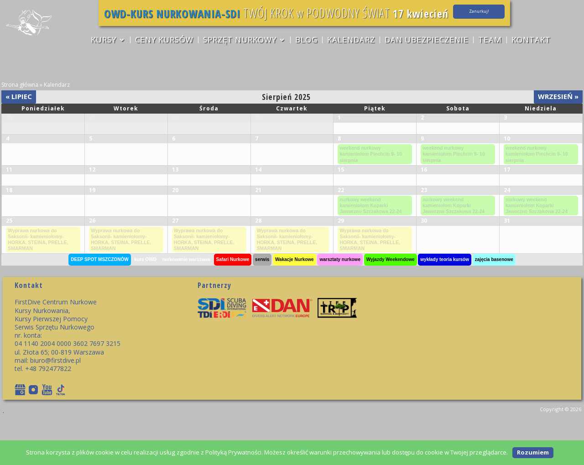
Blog (306, 41)
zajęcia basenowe (494, 306)
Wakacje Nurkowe (294, 306)
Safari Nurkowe (233, 306)
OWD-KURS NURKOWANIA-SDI (155, 13)
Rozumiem (533, 452)
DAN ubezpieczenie (427, 41)
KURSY (102, 41)
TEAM (491, 41)
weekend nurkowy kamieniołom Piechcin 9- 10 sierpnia (372, 170)
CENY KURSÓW (163, 41)
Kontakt (533, 41)
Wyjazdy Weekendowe (390, 306)
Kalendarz (351, 41)
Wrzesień (558, 96)
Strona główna (19, 85)
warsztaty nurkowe (339, 306)
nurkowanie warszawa (186, 306)
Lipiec (18, 96)
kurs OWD (145, 306)
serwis (262, 306)
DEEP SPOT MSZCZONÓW (100, 306)
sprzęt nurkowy (239, 41)
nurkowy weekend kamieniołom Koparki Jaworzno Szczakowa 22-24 (372, 243)
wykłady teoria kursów (444, 306)
